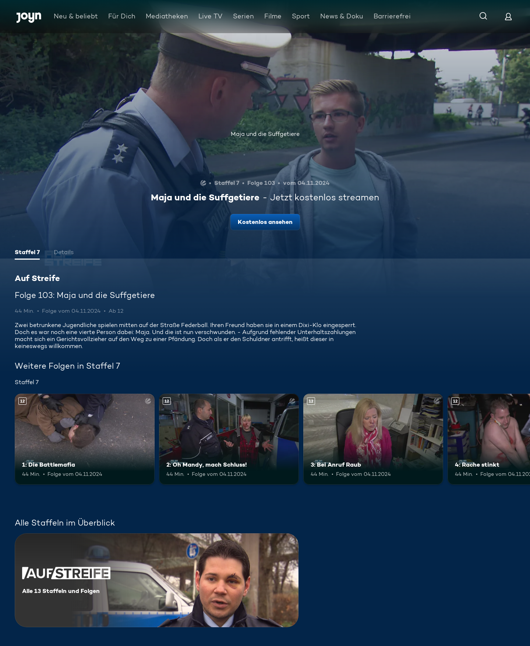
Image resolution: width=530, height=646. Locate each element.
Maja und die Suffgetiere (265, 133)
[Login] (508, 16)
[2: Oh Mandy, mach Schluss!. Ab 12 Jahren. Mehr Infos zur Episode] (229, 439)
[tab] (27, 253)
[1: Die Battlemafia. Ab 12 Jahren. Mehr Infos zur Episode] (85, 439)
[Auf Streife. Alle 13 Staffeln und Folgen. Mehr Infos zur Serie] (156, 580)
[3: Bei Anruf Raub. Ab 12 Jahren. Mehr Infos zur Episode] (373, 439)
